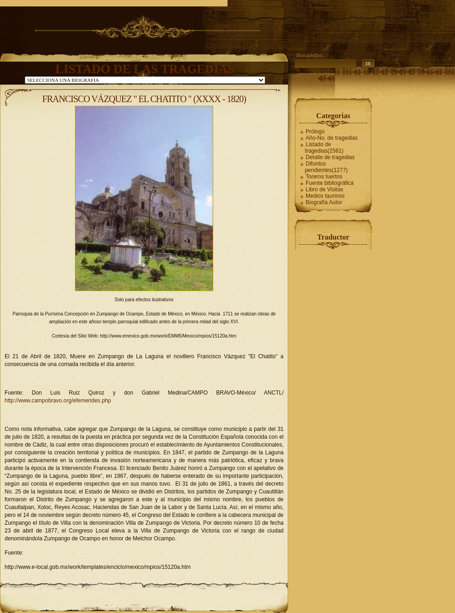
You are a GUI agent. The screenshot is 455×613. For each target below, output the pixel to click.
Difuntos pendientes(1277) (326, 166)
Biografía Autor (324, 202)
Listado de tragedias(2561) (324, 147)
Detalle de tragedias (330, 157)
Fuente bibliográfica (330, 183)
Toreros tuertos (324, 176)
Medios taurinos (325, 196)
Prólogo (315, 131)
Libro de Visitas (324, 189)
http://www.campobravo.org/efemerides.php (58, 400)
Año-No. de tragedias (332, 138)
